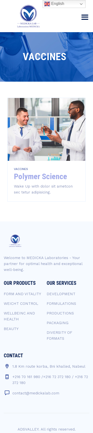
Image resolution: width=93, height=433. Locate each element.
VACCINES (21, 169)
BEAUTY (11, 329)
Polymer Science (40, 176)
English (54, 4)
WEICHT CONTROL (21, 303)
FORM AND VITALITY (22, 294)
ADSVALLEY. (28, 429)
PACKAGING (57, 323)
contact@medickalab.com (35, 393)
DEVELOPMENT (61, 294)
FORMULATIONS (61, 303)
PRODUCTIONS (60, 313)
